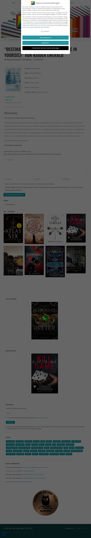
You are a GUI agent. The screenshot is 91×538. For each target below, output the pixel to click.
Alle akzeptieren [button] (45, 37)
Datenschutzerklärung (41, 25)
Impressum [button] (54, 52)
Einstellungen (30, 27)
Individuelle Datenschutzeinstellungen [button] (45, 48)
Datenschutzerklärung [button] (46, 52)
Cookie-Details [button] (37, 52)
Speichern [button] (45, 43)
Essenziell (45, 31)
